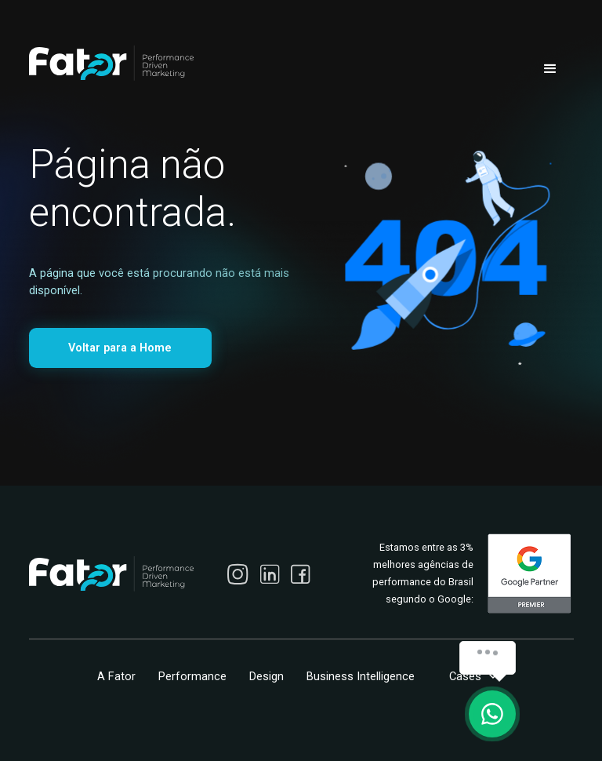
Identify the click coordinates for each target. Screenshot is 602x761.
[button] (550, 69)
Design (266, 676)
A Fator (116, 676)
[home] (111, 63)
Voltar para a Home (120, 347)
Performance (192, 676)
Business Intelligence (360, 676)
